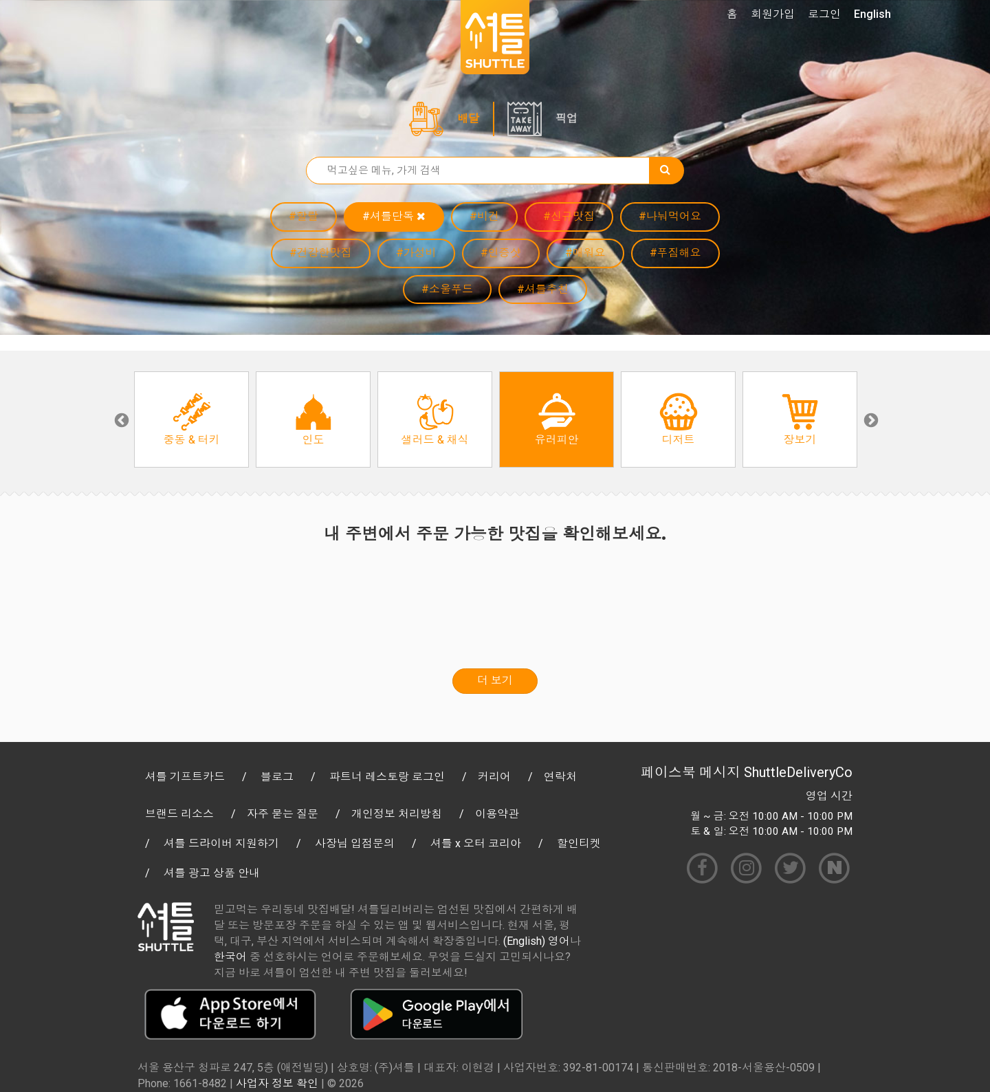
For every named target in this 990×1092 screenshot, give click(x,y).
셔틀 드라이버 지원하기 (221, 843)
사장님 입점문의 (355, 843)
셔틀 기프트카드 (185, 776)
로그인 (824, 14)
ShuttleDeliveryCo (798, 772)
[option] (191, 419)
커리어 (494, 776)
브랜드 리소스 (179, 813)
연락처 (560, 776)
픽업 (567, 118)
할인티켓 (579, 843)
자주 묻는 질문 (282, 813)
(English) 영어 (536, 941)
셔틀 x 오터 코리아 (475, 843)
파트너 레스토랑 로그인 (387, 776)
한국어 (230, 956)
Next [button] (870, 419)
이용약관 (497, 813)
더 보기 (495, 680)
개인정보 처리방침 (396, 813)
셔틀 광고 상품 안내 (212, 873)
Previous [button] (120, 419)
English (872, 14)
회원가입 (773, 14)
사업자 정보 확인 (277, 1083)
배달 (468, 118)
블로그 (277, 776)
